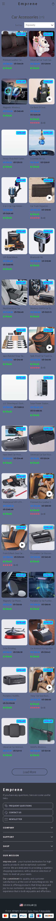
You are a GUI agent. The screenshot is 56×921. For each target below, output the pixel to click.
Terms (30, 911)
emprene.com (9, 861)
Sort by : (19, 25)
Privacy (36, 911)
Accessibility (45, 911)
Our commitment (11, 878)
